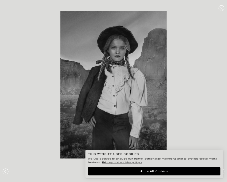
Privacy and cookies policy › (122, 163)
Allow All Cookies (154, 171)
